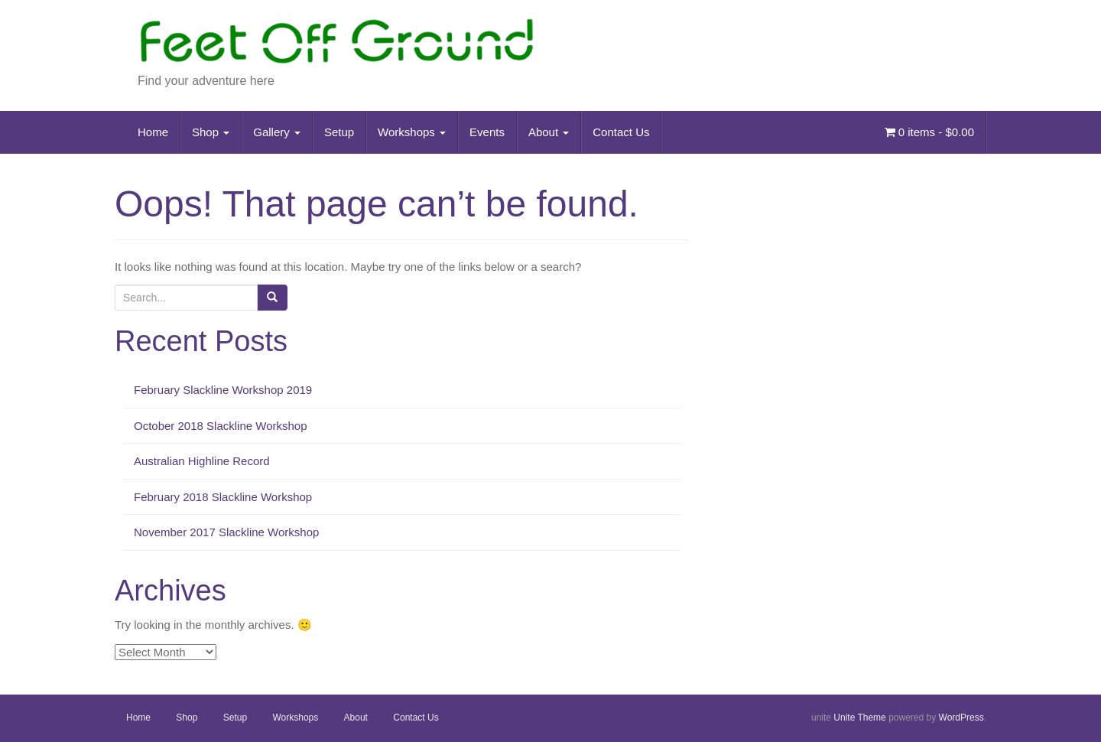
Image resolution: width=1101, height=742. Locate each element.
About (548, 131)
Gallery (276, 131)
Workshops (412, 131)
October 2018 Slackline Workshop (220, 425)
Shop (210, 131)
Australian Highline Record (202, 460)
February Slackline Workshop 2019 (223, 389)
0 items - (929, 131)
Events (487, 131)
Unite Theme (859, 717)
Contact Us (621, 131)
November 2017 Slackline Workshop (226, 532)
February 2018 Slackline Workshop (223, 496)
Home (153, 131)
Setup (339, 131)
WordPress (961, 717)
